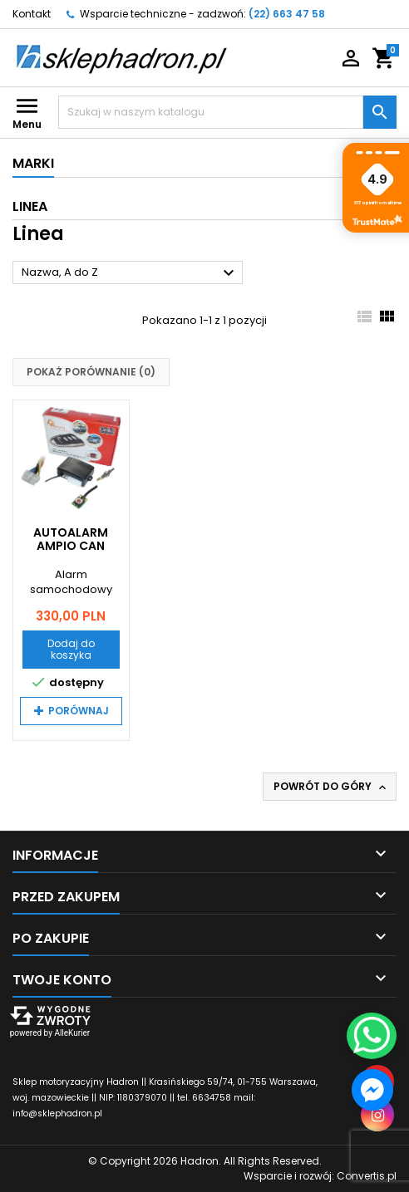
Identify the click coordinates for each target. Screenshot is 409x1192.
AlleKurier (72, 1032)
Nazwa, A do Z (130, 273)
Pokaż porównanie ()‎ (91, 372)
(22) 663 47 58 (287, 14)
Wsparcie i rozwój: (320, 1176)
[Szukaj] (210, 112)
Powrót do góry (331, 786)
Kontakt (31, 14)
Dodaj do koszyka (71, 649)
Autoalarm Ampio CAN (70, 539)
